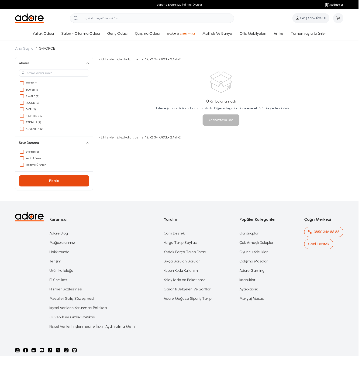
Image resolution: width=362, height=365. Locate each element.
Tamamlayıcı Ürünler (308, 33)
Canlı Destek (174, 233)
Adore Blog (58, 233)
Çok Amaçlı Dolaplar (256, 242)
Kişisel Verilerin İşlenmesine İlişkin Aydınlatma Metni (92, 326)
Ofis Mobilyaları (253, 33)
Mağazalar (334, 4)
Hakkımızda (59, 252)
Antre (278, 33)
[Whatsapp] (66, 350)
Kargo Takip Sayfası (180, 242)
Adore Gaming (252, 270)
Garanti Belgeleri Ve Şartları (187, 289)
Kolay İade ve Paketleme (185, 280)
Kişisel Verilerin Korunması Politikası (78, 308)
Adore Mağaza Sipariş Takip (187, 298)
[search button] (76, 18)
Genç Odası (117, 33)
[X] (58, 350)
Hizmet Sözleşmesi (65, 289)
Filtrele (54, 181)
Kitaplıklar (247, 280)
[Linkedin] (33, 350)
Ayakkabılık (248, 289)
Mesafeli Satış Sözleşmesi (71, 298)
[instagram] (17, 350)
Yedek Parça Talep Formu (185, 252)
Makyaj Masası (251, 298)
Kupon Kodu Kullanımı (181, 270)
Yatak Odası (43, 33)
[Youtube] (42, 350)
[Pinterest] (74, 350)
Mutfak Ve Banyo (217, 33)
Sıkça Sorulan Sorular (182, 261)
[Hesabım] (310, 18)
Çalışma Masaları (254, 261)
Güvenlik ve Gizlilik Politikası (72, 317)
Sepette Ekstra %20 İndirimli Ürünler (179, 4)
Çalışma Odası (147, 33)
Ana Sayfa (24, 48)
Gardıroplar (249, 233)
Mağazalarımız (62, 242)
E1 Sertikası (58, 280)
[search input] (152, 18)
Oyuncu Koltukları (254, 252)
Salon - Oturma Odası (80, 33)
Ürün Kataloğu (61, 270)
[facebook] (25, 350)
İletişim (55, 261)
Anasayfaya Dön (221, 120)
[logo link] (42, 18)
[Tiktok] (50, 350)
